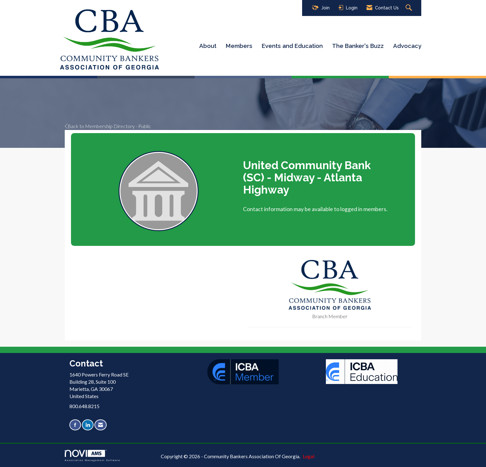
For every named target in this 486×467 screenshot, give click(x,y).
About (207, 45)
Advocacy (407, 45)
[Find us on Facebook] (75, 424)
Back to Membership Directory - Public (108, 126)
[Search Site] (409, 8)
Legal (308, 456)
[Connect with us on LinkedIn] (88, 424)
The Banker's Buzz (358, 45)
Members (239, 45)
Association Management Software (92, 455)
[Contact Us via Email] (100, 424)
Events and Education (292, 45)
